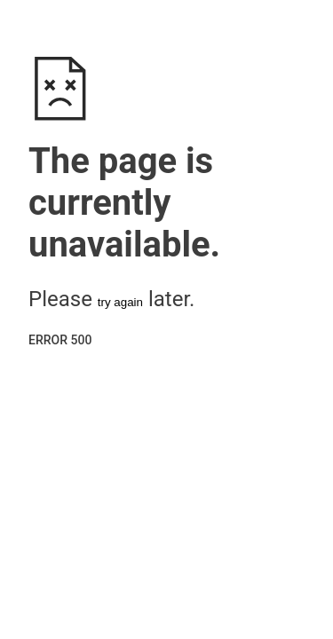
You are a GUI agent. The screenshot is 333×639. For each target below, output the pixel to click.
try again (120, 302)
